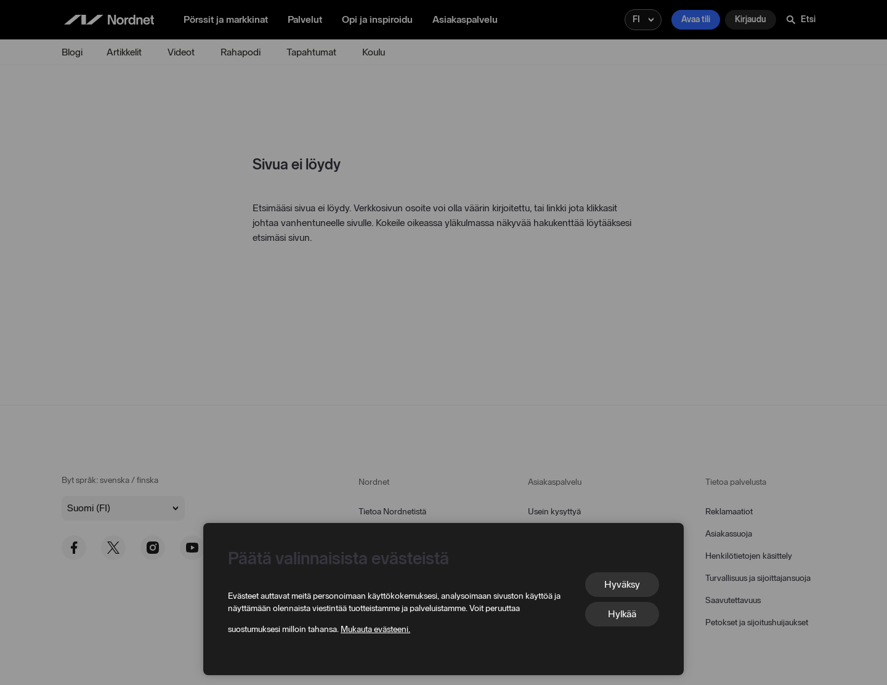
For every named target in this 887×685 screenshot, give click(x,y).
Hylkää (622, 614)
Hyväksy (622, 584)
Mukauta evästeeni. (375, 629)
